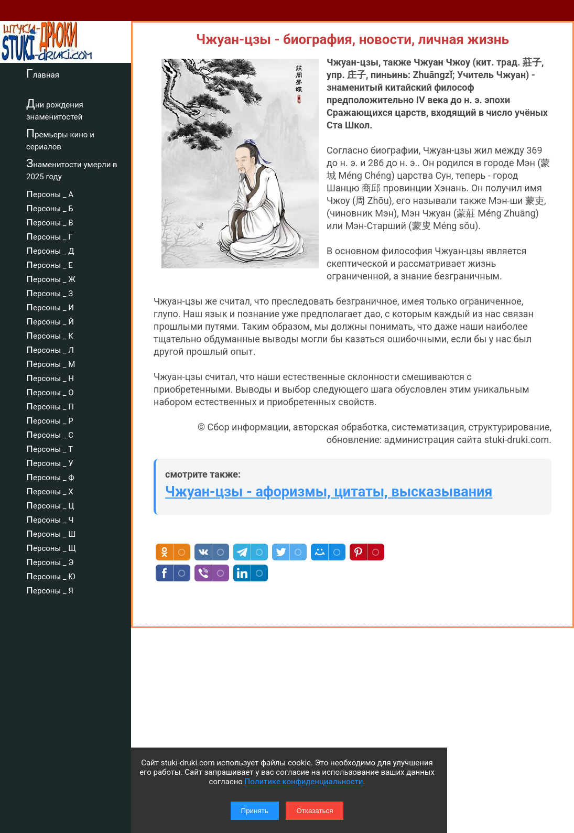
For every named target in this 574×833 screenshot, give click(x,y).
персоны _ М (50, 363)
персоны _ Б (49, 207)
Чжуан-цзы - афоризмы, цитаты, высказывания (328, 491)
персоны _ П (50, 405)
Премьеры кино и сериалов (60, 139)
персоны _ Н (50, 377)
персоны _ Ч (50, 518)
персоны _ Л (50, 348)
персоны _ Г (49, 235)
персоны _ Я (49, 589)
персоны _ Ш (50, 532)
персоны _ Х (49, 490)
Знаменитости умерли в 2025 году (71, 169)
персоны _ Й (50, 320)
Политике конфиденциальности (304, 781)
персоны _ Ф (50, 476)
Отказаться (314, 811)
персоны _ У (49, 462)
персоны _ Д (50, 249)
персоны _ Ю (50, 575)
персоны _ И (50, 306)
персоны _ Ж (50, 278)
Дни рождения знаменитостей (54, 109)
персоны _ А (49, 193)
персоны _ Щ (51, 547)
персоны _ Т (49, 448)
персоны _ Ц (50, 504)
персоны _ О (50, 391)
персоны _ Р (49, 419)
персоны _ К (49, 334)
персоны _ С (49, 433)
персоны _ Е (49, 264)
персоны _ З (49, 292)
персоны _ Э (49, 561)
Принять (254, 811)
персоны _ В (49, 221)
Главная (42, 73)
